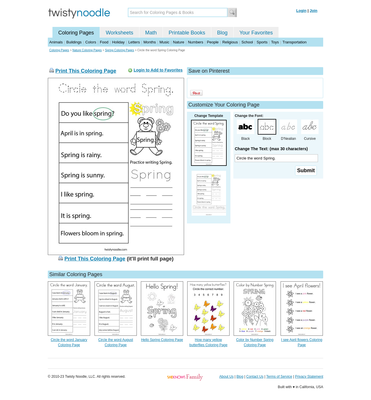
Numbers (195, 42)
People (213, 42)
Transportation (294, 42)
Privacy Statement (309, 377)
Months (149, 42)
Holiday (118, 42)
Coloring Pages (76, 33)
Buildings (74, 42)
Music (164, 42)
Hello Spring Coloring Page (162, 340)
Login (301, 10)
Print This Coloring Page (85, 71)
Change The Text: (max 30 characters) (271, 148)
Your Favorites (256, 33)
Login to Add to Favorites (158, 70)
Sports (262, 42)
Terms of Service (279, 377)
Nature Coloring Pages (87, 50)
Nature (178, 42)
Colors (90, 42)
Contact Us (254, 377)
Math (151, 33)
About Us (226, 377)
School (247, 42)
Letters (134, 42)
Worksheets (119, 33)
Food (104, 42)
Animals (56, 42)
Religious (230, 42)
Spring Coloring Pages (119, 50)
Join (313, 10)
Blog (222, 33)
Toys (275, 42)
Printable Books (187, 33)
